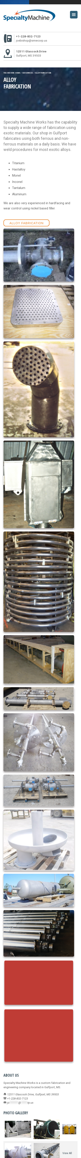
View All (67, 1153)
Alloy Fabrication (27, 223)
